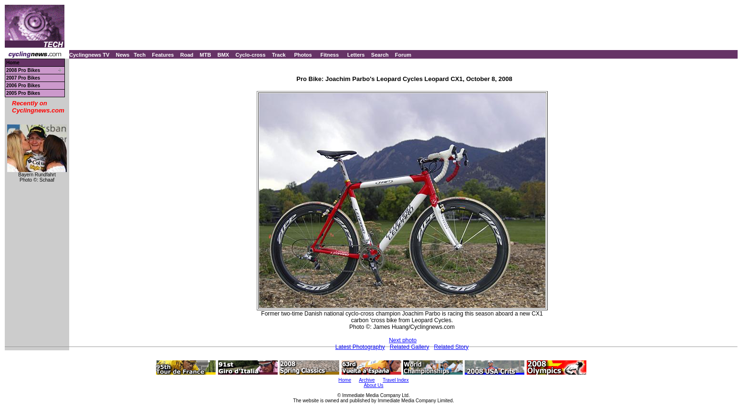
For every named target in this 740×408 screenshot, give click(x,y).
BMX (223, 55)
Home (13, 62)
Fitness (329, 55)
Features (163, 55)
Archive (367, 380)
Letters (356, 55)
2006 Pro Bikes (23, 85)
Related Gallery (409, 347)
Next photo (403, 340)
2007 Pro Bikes (23, 78)
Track (279, 55)
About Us (373, 385)
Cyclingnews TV (89, 55)
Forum (403, 55)
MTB (205, 55)
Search (380, 55)
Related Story (451, 347)
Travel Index (396, 380)
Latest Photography (360, 347)
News (123, 55)
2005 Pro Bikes (23, 93)
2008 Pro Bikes (23, 70)
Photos (303, 55)
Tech (140, 55)
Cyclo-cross (251, 55)
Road (187, 55)
